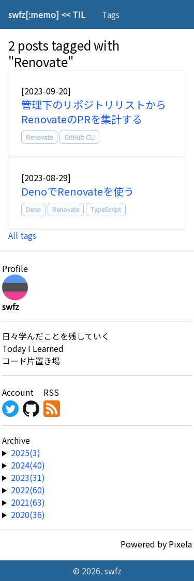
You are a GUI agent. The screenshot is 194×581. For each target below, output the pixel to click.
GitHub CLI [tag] (79, 137)
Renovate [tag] (39, 137)
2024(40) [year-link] (28, 465)
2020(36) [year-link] (28, 514)
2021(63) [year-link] (28, 502)
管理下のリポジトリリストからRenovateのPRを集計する (93, 111)
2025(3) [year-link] (25, 452)
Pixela (180, 544)
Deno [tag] (33, 209)
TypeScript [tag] (106, 209)
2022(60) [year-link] (28, 489)
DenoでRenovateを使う (77, 191)
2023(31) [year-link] (28, 477)
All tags (22, 235)
